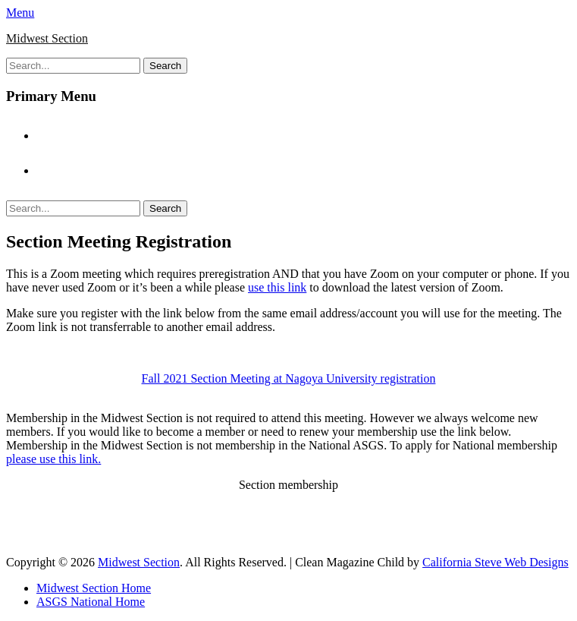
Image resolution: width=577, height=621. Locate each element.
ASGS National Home (98, 170)
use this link (277, 287)
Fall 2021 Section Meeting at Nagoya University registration (289, 378)
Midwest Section (47, 38)
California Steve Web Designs (495, 562)
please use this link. (53, 458)
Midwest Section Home (101, 135)
